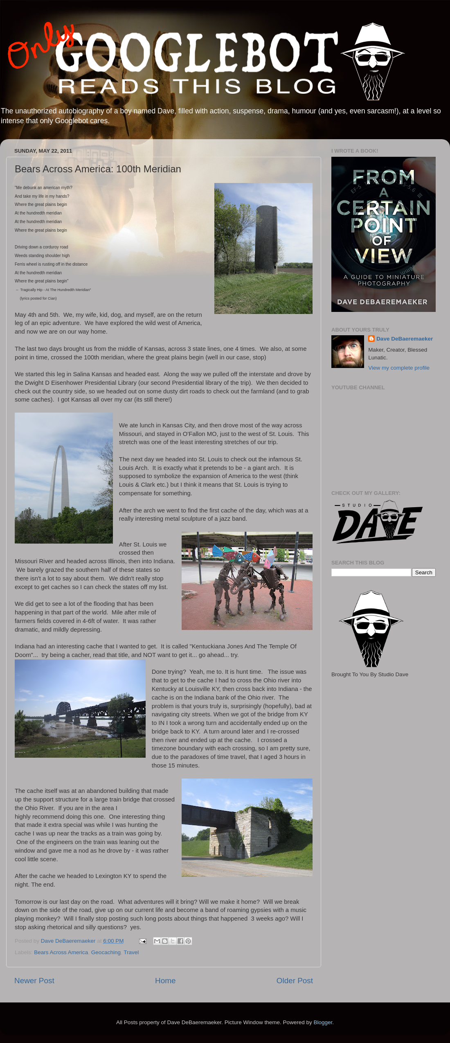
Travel (131, 952)
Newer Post (34, 980)
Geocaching (106, 952)
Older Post (295, 980)
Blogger (322, 1022)
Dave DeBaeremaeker (404, 339)
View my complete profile (399, 368)
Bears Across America (61, 952)
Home (165, 980)
